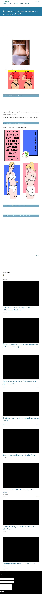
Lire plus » (37, 387)
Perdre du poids (15, 3)
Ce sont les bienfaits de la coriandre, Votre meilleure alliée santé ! (18, 215)
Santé (10, 3)
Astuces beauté (5, 3)
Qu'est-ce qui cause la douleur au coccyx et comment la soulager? (16, 205)
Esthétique (21, 3)
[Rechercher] (37, 1)
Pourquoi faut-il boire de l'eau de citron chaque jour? (14, 95)
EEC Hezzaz (6, 1)
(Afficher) (8, 35)
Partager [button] (37, 255)
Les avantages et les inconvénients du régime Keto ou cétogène (16, 123)
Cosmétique (26, 3)
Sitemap (1, 572)
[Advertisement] (21, 26)
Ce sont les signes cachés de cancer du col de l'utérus (19, 455)
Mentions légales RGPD (4, 571)
